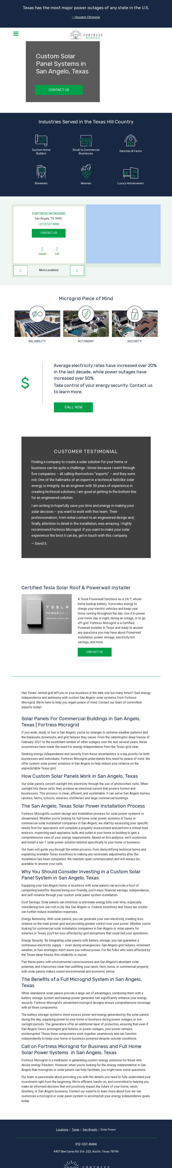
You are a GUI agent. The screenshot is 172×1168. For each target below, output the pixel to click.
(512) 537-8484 (49, 224)
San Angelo (90, 1129)
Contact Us (59, 90)
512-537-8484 (86, 1144)
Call (57, 251)
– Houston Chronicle (86, 17)
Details (42, 251)
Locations (62, 1129)
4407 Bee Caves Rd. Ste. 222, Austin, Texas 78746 (86, 1151)
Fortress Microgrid (48, 214)
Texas (75, 1129)
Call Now (73, 407)
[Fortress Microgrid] (86, 34)
